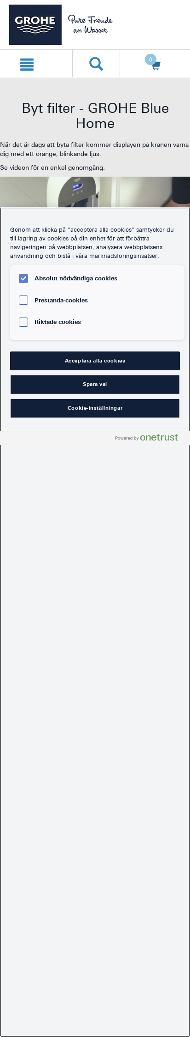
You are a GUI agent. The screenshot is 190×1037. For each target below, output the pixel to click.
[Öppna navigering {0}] (27, 63)
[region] (95, 622)
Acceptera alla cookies (95, 360)
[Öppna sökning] (96, 63)
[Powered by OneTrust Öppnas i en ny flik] (150, 439)
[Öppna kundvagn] (152, 64)
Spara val (95, 384)
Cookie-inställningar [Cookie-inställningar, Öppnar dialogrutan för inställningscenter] (95, 408)
